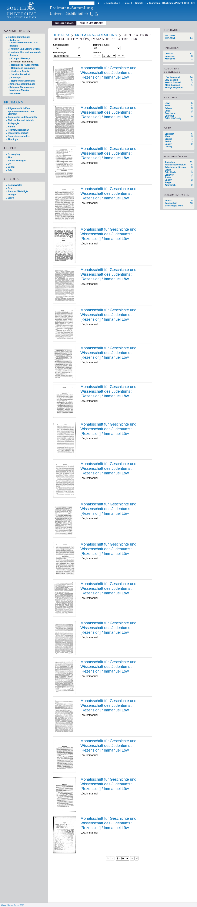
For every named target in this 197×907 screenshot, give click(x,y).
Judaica (14, 55)
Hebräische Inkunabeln (23, 68)
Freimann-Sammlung (22, 62)
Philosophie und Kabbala (21, 120)
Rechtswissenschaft (18, 130)
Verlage (12, 194)
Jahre (11, 198)
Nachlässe (15, 93)
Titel (10, 157)
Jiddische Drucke (20, 71)
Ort (9, 164)
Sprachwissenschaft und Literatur (21, 112)
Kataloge (16, 77)
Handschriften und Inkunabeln (25, 52)
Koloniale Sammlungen (22, 87)
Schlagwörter (15, 185)
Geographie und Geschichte (22, 117)
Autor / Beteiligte (17, 160)
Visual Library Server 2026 (12, 905)
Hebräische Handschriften (25, 65)
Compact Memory (20, 58)
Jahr (10, 170)
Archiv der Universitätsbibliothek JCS (24, 41)
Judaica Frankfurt (20, 74)
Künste (11, 127)
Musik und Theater (19, 90)
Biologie (14, 46)
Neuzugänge (14, 154)
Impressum (154, 3)
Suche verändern (91, 23)
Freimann (13, 102)
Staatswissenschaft (18, 133)
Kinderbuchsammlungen (23, 84)
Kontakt (139, 3)
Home (127, 3)
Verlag (11, 167)
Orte (10, 188)
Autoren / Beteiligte (18, 191)
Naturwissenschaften (19, 136)
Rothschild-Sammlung (23, 81)
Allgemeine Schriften (19, 108)
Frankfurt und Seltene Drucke (25, 49)
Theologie (13, 139)
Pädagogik (13, 123)
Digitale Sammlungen (19, 37)
